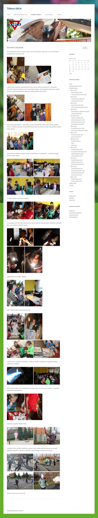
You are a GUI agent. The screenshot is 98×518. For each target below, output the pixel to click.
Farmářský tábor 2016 (77, 168)
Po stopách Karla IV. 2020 (77, 128)
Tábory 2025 (73, 90)
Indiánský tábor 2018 (76, 149)
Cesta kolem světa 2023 (77, 105)
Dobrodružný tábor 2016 (77, 172)
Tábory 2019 (73, 132)
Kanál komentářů (73, 215)
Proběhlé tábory (36, 14)
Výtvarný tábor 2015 (76, 181)
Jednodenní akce (74, 139)
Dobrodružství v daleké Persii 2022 (80, 111)
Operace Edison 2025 (76, 92)
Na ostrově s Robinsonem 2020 (79, 130)
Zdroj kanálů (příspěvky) (75, 213)
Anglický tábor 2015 (76, 179)
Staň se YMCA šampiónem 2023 (79, 107)
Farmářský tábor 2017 (77, 160)
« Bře (70, 73)
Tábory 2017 (73, 158)
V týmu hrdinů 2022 (76, 113)
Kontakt (59, 14)
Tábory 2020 (73, 126)
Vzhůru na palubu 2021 (77, 117)
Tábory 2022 (73, 109)
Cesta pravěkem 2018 (76, 156)
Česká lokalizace (73, 217)
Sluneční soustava (76, 141)
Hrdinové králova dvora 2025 (78, 94)
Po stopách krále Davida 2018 (79, 151)
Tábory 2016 (73, 166)
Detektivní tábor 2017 (76, 162)
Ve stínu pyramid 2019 (77, 134)
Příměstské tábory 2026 (20, 14)
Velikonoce (74, 145)
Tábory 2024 (73, 96)
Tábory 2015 (73, 177)
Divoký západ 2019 (76, 137)
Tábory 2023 (73, 103)
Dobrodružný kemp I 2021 (78, 120)
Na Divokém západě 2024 (77, 98)
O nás (8, 14)
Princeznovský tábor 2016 (78, 170)
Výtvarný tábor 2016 (76, 175)
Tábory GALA (14, 8)
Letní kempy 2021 (74, 115)
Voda (72, 143)
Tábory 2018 (73, 147)
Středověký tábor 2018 (77, 153)
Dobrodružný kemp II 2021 (78, 122)
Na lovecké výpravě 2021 (77, 124)
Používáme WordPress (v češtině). (15, 510)
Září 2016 (71, 198)
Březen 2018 (72, 196)
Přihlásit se (72, 210)
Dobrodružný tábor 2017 (77, 164)
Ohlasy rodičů (49, 14)
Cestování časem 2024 (77, 101)
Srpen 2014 (72, 200)
